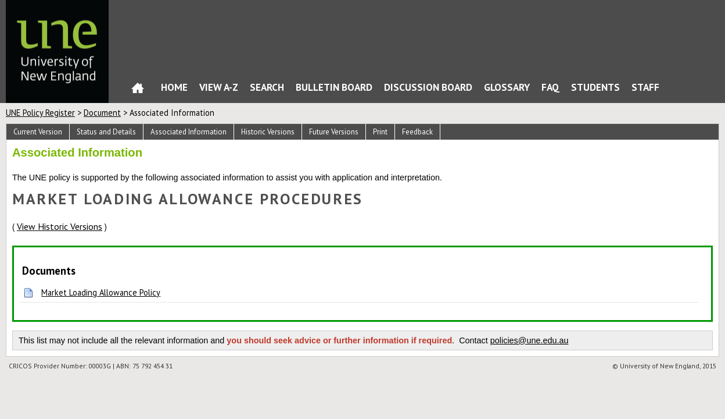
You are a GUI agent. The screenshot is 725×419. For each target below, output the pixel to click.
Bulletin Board (334, 87)
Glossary (507, 87)
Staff (645, 87)
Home (137, 90)
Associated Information (188, 132)
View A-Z (218, 87)
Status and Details (106, 132)
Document (102, 112)
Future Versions (333, 132)
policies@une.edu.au (529, 340)
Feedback (417, 132)
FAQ (550, 87)
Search (267, 87)
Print (380, 132)
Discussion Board (428, 87)
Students (595, 87)
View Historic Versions (59, 226)
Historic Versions (268, 132)
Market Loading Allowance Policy (100, 292)
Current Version (37, 132)
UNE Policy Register (40, 112)
